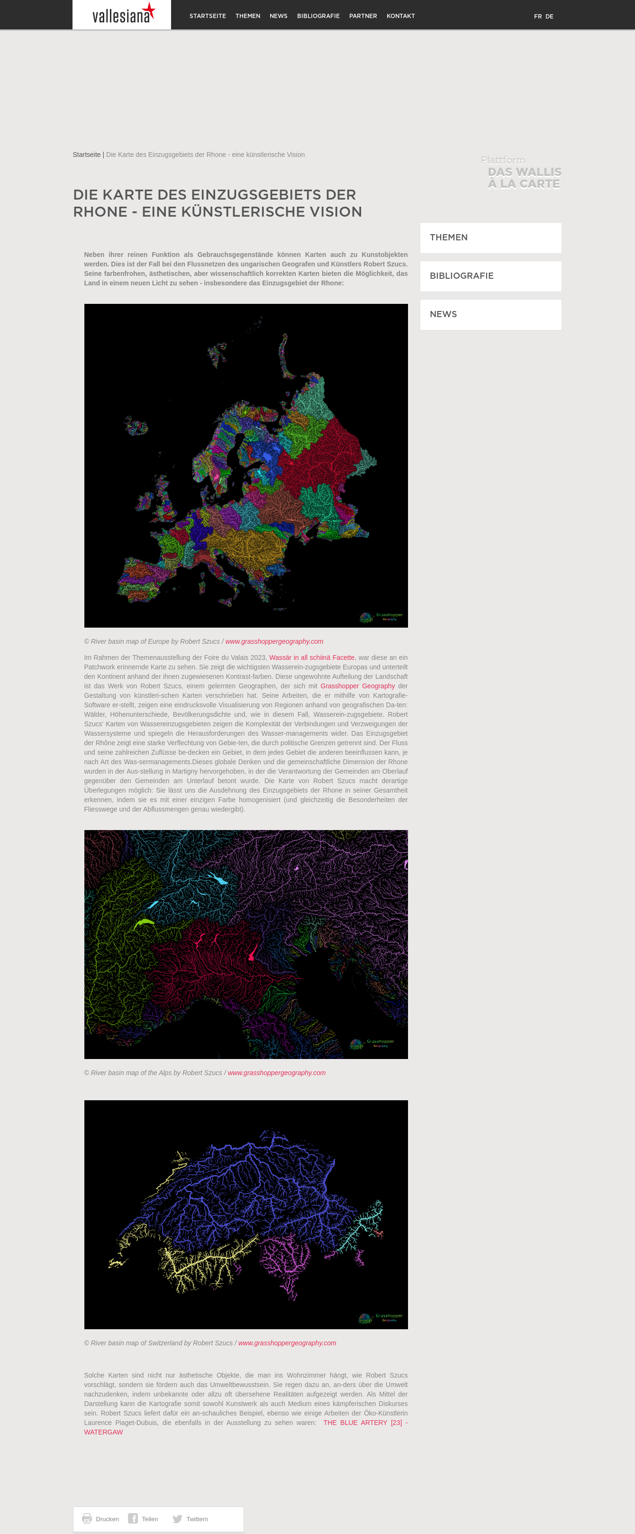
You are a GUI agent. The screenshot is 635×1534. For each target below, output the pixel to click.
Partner (363, 16)
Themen (248, 16)
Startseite (208, 16)
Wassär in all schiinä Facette (311, 657)
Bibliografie (318, 16)
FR (538, 16)
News (279, 16)
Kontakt (401, 16)
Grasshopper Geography (358, 686)
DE (549, 16)
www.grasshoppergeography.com (275, 641)
